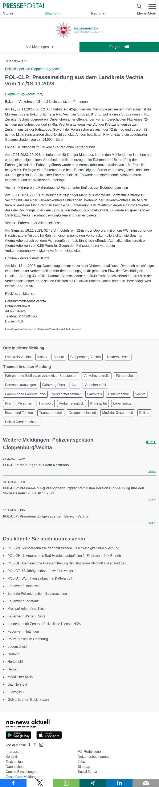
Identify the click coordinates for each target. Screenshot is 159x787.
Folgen (119, 47)
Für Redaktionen (90, 751)
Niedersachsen (118, 357)
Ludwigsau (16, 692)
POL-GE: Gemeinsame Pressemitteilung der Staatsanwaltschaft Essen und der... (68, 563)
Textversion (14, 761)
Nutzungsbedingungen (94, 756)
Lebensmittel (122, 403)
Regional (98, 13)
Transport (45, 403)
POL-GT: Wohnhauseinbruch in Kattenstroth (40, 578)
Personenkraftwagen (20, 385)
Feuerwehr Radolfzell (23, 586)
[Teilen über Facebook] (13, 783)
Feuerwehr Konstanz (23, 601)
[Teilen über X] (39, 783)
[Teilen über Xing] (93, 783)
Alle (151, 442)
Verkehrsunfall (95, 385)
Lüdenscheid (17, 646)
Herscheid (15, 662)
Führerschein (125, 375)
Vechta (140, 394)
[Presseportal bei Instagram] (40, 744)
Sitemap (84, 766)
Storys (8, 13)
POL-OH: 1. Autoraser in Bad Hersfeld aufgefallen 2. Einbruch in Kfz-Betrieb (64, 555)
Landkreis (94, 394)
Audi (75, 385)
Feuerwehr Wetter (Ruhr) (26, 616)
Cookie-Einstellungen (21, 772)
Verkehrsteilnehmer (66, 394)
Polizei (144, 412)
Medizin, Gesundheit (117, 412)
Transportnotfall (51, 412)
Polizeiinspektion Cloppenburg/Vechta (33, 69)
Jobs (81, 761)
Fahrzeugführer (53, 385)
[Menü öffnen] (152, 6)
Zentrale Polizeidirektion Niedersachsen (37, 593)
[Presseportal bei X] (33, 745)
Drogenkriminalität (82, 412)
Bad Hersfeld (17, 684)
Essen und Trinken (19, 412)
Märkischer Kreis (20, 677)
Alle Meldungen (40, 47)
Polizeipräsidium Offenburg (28, 639)
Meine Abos (146, 13)
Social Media (87, 772)
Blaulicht (52, 13)
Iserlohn (14, 654)
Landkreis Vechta (18, 357)
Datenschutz (15, 766)
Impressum (14, 751)
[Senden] (145, 783)
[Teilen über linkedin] (119, 783)
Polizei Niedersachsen (21, 422)
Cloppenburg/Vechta (20, 94)
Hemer (13, 669)
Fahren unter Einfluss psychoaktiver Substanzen (41, 375)
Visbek (42, 357)
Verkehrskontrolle (96, 375)
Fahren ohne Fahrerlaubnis (25, 394)
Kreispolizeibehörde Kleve (27, 608)
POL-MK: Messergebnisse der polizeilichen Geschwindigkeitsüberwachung (63, 548)
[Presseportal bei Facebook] (28, 745)
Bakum (58, 357)
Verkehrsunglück (71, 403)
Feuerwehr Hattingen (23, 631)
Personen (25, 403)
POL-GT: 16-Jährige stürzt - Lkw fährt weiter (40, 571)
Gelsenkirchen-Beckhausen (28, 699)
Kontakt (11, 756)
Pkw (8, 403)
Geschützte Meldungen (23, 777)
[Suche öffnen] (139, 6)
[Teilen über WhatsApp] (66, 783)
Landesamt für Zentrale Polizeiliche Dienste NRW (44, 624)
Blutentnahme (118, 394)
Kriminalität (98, 403)
